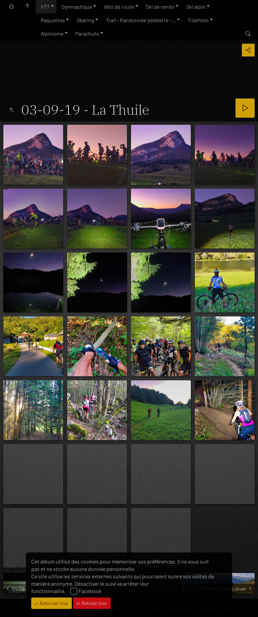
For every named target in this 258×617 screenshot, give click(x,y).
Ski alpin (196, 6)
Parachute (87, 33)
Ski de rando (160, 6)
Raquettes (53, 20)
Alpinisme (52, 33)
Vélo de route (119, 6)
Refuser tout (94, 603)
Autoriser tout (53, 603)
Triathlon (198, 20)
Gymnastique (76, 6)
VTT (45, 6)
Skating (85, 20)
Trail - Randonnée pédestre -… (141, 20)
